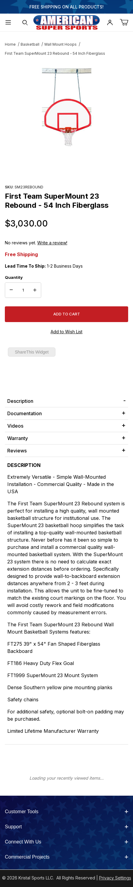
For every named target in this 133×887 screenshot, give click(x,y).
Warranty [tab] (17, 438)
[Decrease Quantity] (11, 290)
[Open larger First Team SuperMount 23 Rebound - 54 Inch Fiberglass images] (66, 107)
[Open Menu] (8, 22)
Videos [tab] (15, 426)
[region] (66, 168)
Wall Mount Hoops (60, 44)
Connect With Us (66, 841)
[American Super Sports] (66, 21)
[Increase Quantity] (35, 290)
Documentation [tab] (24, 413)
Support (66, 826)
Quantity (14, 277)
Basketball (30, 44)
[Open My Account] (110, 22)
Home (10, 44)
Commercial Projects (66, 856)
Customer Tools (66, 811)
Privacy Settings (115, 877)
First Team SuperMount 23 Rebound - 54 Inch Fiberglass (55, 53)
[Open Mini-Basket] (126, 22)
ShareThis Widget (31, 352)
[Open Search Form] (25, 22)
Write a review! (52, 242)
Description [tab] (20, 401)
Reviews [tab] (17, 451)
